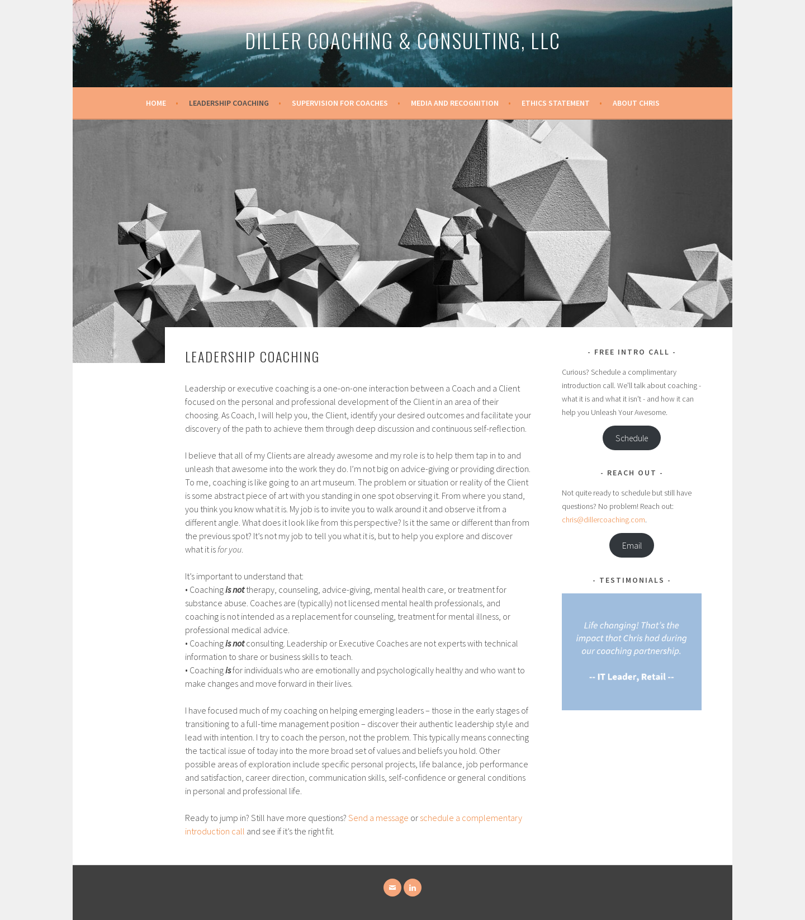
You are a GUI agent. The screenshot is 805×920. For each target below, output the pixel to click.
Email (632, 545)
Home (156, 103)
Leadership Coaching (229, 103)
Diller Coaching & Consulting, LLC (403, 40)
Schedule (631, 438)
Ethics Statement (556, 103)
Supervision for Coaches (340, 103)
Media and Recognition (455, 103)
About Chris (636, 103)
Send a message (378, 817)
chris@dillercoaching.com (603, 520)
